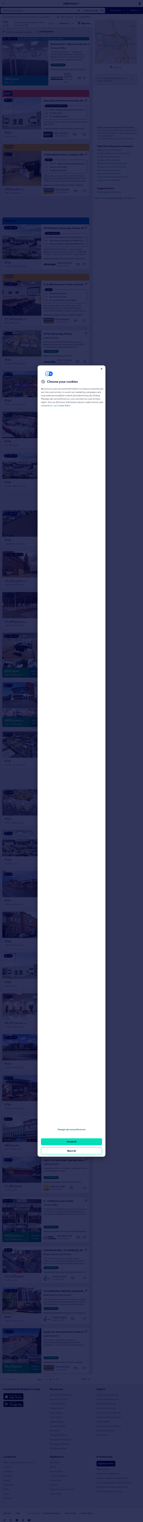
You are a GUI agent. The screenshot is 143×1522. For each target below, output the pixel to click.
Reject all (71, 1150)
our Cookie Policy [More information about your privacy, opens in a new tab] (62, 405)
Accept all (71, 1141)
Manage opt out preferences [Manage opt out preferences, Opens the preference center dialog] (71, 1129)
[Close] (101, 369)
